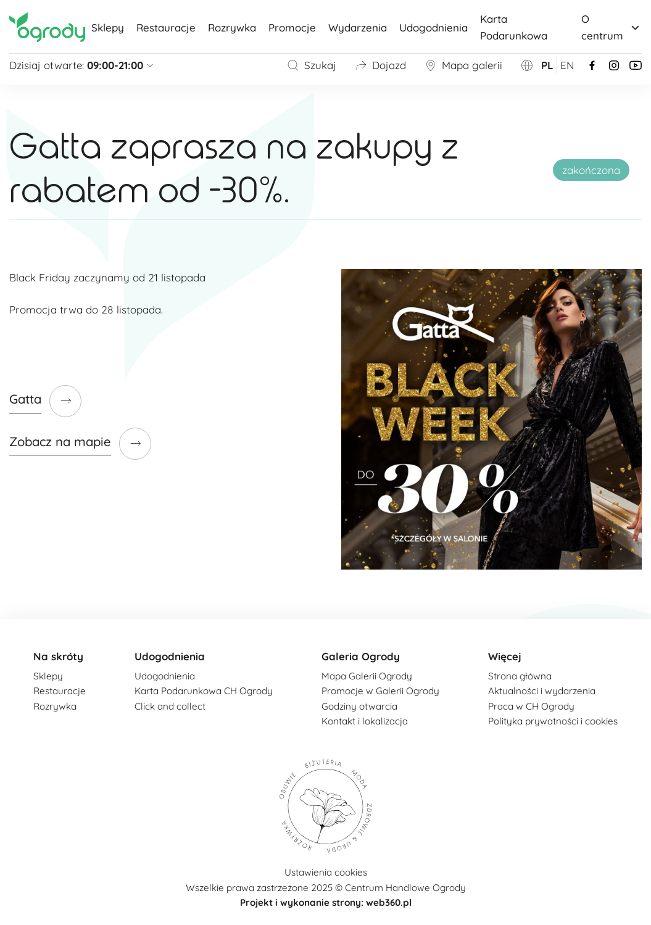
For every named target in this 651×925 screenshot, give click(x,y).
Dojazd (380, 65)
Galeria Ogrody (360, 656)
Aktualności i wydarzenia (541, 691)
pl (547, 65)
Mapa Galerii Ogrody (366, 676)
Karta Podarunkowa (513, 27)
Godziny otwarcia (359, 706)
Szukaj (311, 65)
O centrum (611, 27)
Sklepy (107, 27)
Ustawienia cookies (325, 872)
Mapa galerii (463, 65)
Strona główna (520, 676)
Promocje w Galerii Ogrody (380, 691)
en (567, 65)
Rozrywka (232, 27)
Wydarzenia (357, 27)
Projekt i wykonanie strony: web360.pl (326, 902)
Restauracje (166, 27)
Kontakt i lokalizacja (364, 721)
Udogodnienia (433, 27)
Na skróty (58, 656)
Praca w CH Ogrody (531, 706)
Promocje (292, 27)
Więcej (504, 656)
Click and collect (170, 706)
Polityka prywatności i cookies (553, 721)
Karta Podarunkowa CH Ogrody (204, 691)
